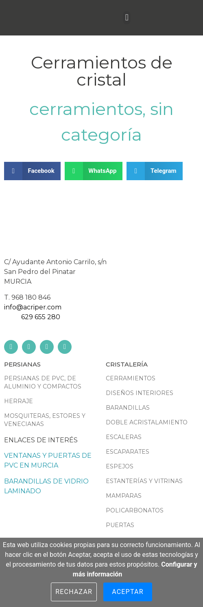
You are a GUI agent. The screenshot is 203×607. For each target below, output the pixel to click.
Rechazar (73, 592)
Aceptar (128, 592)
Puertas (120, 525)
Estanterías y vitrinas (144, 481)
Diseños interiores (139, 393)
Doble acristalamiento (147, 422)
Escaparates (127, 451)
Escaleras (124, 437)
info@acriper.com (32, 307)
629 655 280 (40, 317)
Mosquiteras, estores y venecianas (44, 420)
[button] (127, 17)
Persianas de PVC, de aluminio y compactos (42, 382)
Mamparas (124, 495)
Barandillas (128, 407)
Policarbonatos (135, 510)
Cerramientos (85, 108)
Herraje (18, 401)
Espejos (119, 466)
